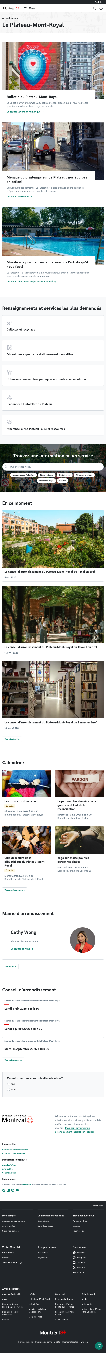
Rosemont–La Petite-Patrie (65, 1313)
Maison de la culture (84, 475)
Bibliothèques (64, 475)
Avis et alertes (8, 1226)
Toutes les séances (13, 1060)
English (98, 2)
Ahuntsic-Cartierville (11, 1294)
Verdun (85, 1299)
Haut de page (97, 1205)
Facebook (79, 1252)
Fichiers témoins (25, 1342)
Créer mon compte (10, 1231)
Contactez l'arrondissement (15, 1150)
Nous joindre (43, 1221)
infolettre (26, 1185)
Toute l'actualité (12, 739)
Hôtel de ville (8, 1253)
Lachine (5, 1319)
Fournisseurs (78, 1231)
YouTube (78, 1272)
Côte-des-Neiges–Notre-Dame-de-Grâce (12, 1305)
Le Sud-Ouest (35, 1304)
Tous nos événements (15, 890)
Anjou (4, 1299)
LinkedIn (79, 1262)
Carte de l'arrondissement (14, 1153)
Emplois (76, 1226)
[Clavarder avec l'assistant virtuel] (99, 1346)
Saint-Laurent (61, 1319)
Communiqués (9, 1173)
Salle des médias (45, 1226)
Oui (13, 1084)
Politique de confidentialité (47, 1342)
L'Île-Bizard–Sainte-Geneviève (11, 1313)
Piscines (62, 480)
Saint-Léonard (88, 1294)
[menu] (29, 8)
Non (13, 1089)
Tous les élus (10, 966)
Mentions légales (70, 1342)
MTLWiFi (6, 1257)
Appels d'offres (9, 1165)
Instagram (79, 1257)
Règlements (43, 1257)
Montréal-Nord (35, 1317)
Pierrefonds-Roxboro (64, 1299)
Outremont (60, 1294)
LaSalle (32, 1294)
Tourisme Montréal (10, 1262)
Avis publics (7, 1169)
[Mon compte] (101, 8)
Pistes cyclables (46, 475)
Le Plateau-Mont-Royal (39, 1299)
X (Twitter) (79, 1267)
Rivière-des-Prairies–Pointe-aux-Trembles (64, 1305)
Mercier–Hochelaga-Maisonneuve (38, 1310)
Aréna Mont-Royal (46, 480)
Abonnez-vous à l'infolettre (23, 475)
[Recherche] (94, 8)
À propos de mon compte (13, 1221)
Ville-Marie (87, 1304)
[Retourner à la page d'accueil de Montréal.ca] (11, 8)
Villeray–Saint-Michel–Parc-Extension (92, 1310)
